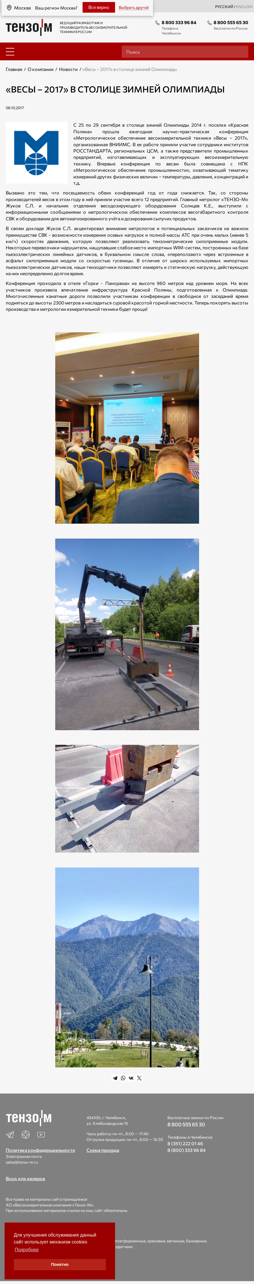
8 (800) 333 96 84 (186, 1150)
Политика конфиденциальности (40, 1150)
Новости (68, 69)
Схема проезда (103, 1150)
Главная (14, 69)
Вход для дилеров (25, 1178)
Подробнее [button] (27, 1249)
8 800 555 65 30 (231, 22)
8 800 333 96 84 (179, 22)
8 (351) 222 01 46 (185, 1143)
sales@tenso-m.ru (22, 1162)
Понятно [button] (60, 1264)
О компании (41, 69)
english (244, 6)
